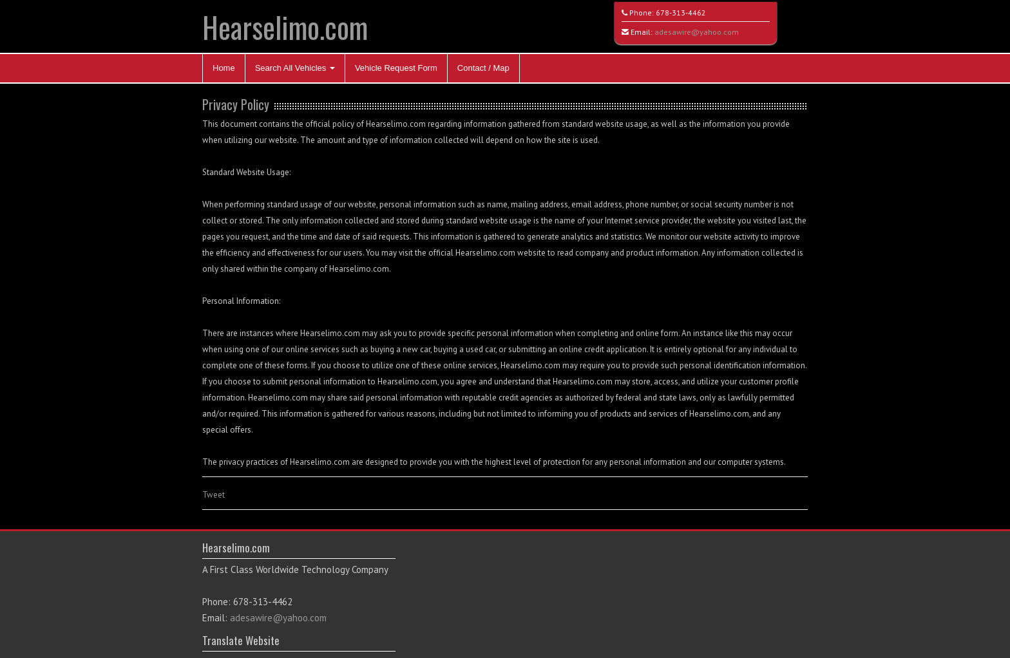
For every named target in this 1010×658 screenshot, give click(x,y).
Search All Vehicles (295, 68)
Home (224, 68)
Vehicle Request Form (396, 68)
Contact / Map (483, 68)
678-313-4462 (681, 12)
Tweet (213, 494)
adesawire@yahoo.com (696, 32)
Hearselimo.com (285, 26)
